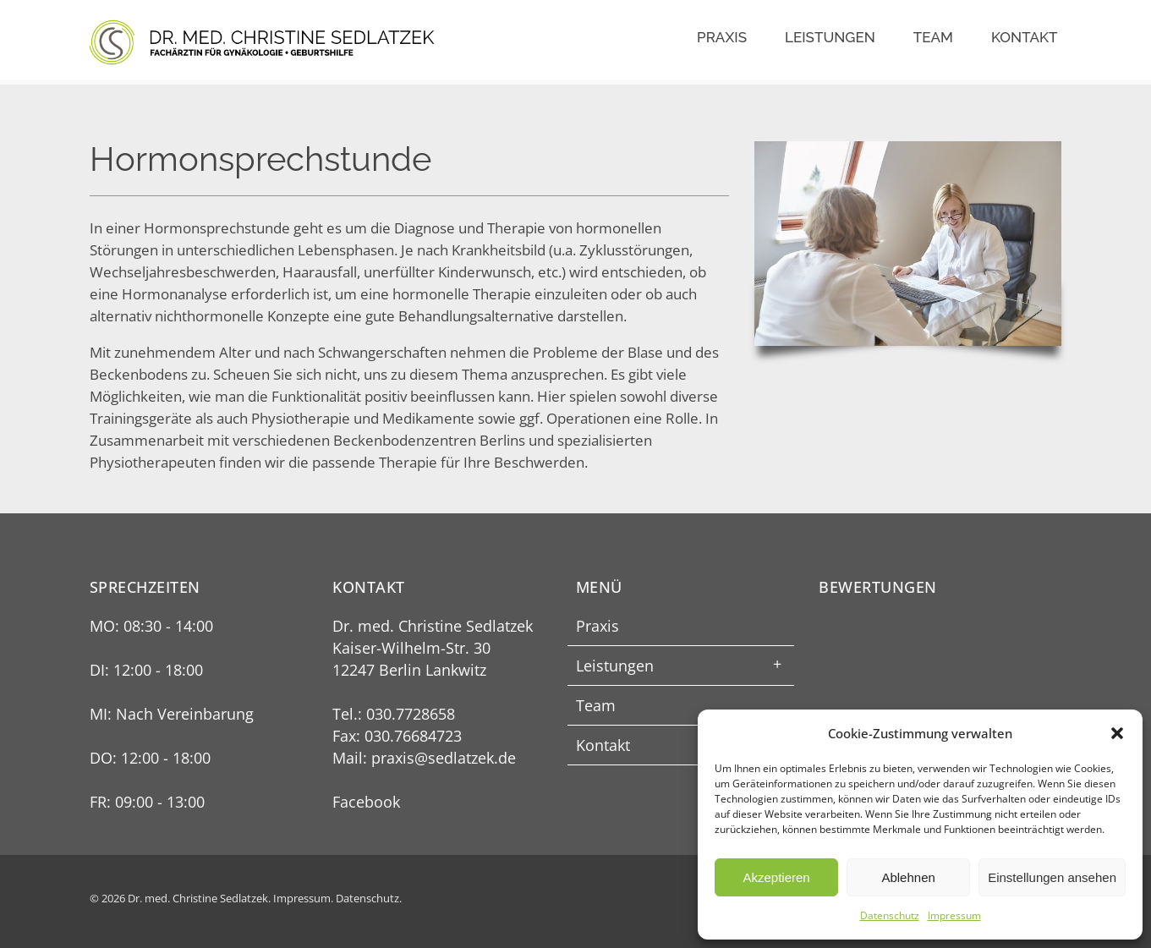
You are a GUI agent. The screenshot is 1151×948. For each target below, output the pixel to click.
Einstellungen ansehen (1052, 877)
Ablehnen (908, 877)
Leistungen (830, 37)
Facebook (366, 802)
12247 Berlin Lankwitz (409, 670)
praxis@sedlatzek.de (443, 758)
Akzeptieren (776, 877)
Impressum (954, 915)
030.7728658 (410, 714)
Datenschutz (889, 915)
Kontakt (1024, 37)
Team (933, 37)
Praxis (722, 37)
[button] (1117, 733)
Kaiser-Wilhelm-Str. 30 (411, 648)
